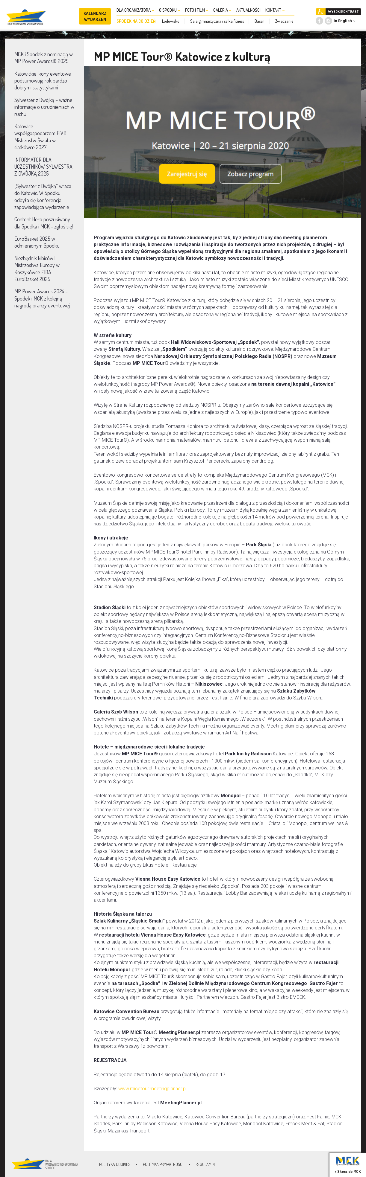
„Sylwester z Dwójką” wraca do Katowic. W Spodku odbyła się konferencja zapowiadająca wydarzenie (42, 196)
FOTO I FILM (196, 10)
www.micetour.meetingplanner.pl (152, 1088)
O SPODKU (169, 10)
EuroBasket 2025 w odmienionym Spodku (37, 242)
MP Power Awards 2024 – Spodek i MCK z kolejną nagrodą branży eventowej (42, 298)
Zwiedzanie (284, 21)
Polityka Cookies (115, 1164)
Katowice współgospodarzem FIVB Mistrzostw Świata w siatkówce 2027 (40, 136)
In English (343, 21)
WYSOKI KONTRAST (343, 11)
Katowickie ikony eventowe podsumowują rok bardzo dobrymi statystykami (42, 80)
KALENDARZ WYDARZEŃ (95, 16)
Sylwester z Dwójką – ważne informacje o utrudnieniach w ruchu (44, 107)
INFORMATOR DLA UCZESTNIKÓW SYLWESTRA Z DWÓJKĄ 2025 (43, 166)
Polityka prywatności (163, 1164)
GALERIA (222, 10)
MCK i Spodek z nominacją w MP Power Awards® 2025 (43, 57)
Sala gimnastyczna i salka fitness (217, 21)
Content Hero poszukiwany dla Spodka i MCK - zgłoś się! (43, 222)
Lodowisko (170, 21)
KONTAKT (275, 10)
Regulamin (205, 1164)
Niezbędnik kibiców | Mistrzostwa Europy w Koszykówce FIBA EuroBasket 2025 (37, 268)
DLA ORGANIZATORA (135, 10)
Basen (259, 21)
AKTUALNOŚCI (248, 10)
